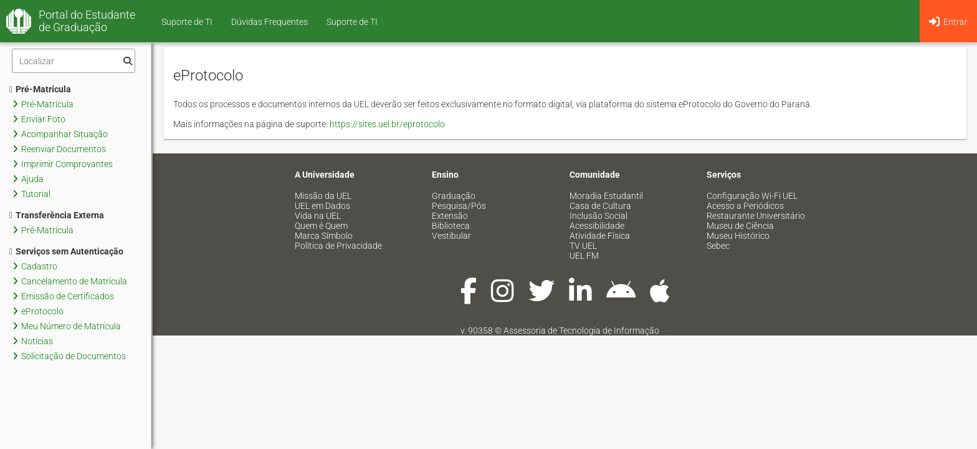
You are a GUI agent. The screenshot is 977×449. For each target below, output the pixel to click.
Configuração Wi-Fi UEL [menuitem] (752, 196)
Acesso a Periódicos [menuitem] (745, 206)
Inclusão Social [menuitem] (598, 216)
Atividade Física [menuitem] (600, 236)
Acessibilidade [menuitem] (597, 226)
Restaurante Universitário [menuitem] (756, 216)
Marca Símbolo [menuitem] (324, 236)
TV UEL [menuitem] (583, 246)
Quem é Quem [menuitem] (321, 226)
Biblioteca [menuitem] (451, 226)
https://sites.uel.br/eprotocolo (387, 124)
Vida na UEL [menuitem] (318, 216)
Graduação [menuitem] (453, 196)
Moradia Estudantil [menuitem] (606, 196)
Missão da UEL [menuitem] (323, 196)
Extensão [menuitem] (450, 216)
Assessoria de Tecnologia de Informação (581, 331)
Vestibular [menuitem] (451, 236)
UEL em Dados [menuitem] (322, 206)
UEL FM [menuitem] (584, 256)
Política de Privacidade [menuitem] (338, 246)
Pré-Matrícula (40, 89)
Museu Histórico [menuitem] (738, 236)
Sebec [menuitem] (718, 246)
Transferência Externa (56, 215)
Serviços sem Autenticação (66, 251)
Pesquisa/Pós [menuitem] (459, 206)
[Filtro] (73, 61)
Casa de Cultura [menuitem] (600, 206)
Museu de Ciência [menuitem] (740, 226)
